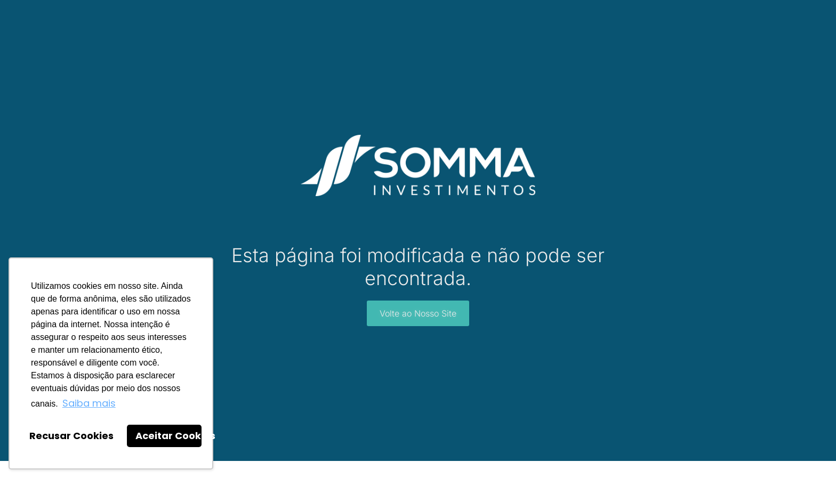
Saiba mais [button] (89, 403)
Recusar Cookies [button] (71, 435)
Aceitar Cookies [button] (168, 435)
